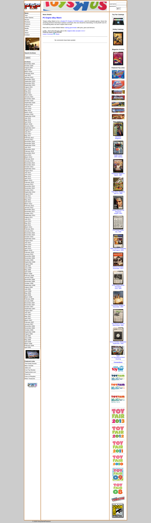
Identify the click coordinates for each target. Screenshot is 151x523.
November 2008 (30, 281)
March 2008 (28, 297)
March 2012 (28, 203)
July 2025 (28, 69)
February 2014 (29, 159)
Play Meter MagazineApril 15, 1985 (118, 192)
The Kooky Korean (30, 363)
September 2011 (30, 215)
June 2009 (28, 268)
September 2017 (30, 128)
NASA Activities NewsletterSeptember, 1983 (118, 342)
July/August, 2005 (118, 250)
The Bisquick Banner (118, 323)
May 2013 (28, 176)
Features (27, 24)
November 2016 (30, 143)
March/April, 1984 (118, 325)
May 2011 (28, 223)
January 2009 (29, 277)
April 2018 (28, 122)
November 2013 (30, 165)
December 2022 (30, 79)
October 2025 (29, 66)
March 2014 (28, 157)
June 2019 (28, 108)
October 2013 (29, 167)
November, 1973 (118, 268)
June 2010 (28, 244)
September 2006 (30, 332)
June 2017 (28, 134)
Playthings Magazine (118, 173)
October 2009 (29, 260)
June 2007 (28, 314)
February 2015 (29, 151)
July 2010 (28, 242)
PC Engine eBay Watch (52, 18)
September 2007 (30, 308)
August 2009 (29, 264)
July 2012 (28, 196)
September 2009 (30, 262)
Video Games (29, 17)
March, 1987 (118, 175)
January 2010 (29, 254)
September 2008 (30, 285)
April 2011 (28, 225)
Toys (26, 15)
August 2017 (29, 130)
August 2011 (29, 217)
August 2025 (29, 67)
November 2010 (30, 235)
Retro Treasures (30, 378)
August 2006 (29, 334)
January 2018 (29, 126)
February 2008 (29, 299)
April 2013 (28, 178)
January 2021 (29, 97)
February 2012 (29, 205)
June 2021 (28, 89)
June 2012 (28, 198)
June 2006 (28, 338)
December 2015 (30, 149)
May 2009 (28, 270)
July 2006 (28, 336)
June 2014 (28, 155)
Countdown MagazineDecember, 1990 (118, 306)
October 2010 (29, 237)
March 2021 (28, 95)
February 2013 (29, 182)
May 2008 (28, 293)
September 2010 (30, 238)
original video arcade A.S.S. (76, 31)
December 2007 (30, 303)
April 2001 (28, 347)
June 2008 (28, 291)
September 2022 (30, 81)
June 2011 (28, 221)
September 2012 (30, 192)
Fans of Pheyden (30, 376)
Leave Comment (48, 34)
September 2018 (30, 116)
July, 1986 (118, 232)
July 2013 (28, 172)
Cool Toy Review (30, 370)
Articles (27, 26)
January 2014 (29, 161)
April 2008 (28, 295)
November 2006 (30, 328)
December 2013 (30, 163)
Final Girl (27, 374)
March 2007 (28, 320)
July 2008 (28, 289)
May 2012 (28, 200)
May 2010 (28, 246)
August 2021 (29, 87)
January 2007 (29, 324)
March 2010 (28, 250)
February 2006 (29, 345)
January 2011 (29, 231)
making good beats (71, 27)
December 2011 (30, 209)
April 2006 (28, 341)
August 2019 (29, 104)
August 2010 (29, 240)
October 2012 (29, 190)
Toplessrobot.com (30, 372)
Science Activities (118, 267)
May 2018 (28, 120)
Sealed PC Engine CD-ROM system (72, 21)
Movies (27, 20)
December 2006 (30, 326)
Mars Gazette (29, 365)
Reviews (27, 22)
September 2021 (30, 85)
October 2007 (29, 306)
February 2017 (29, 137)
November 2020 (30, 99)
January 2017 (29, 139)
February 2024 (29, 73)
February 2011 (29, 229)
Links (26, 30)
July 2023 (28, 75)
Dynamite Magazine (118, 137)
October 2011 (29, 213)
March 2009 (28, 273)
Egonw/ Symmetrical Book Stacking (118, 357)
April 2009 (28, 272)
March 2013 (28, 180)
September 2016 (30, 145)
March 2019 (28, 112)
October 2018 (29, 114)
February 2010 (29, 252)
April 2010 (28, 248)
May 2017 (28, 135)
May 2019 (28, 110)
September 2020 (30, 102)
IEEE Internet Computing (118, 248)
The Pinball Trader (118, 230)
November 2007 (30, 305)
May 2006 (28, 340)
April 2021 (28, 93)
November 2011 (30, 211)
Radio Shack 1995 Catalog (118, 156)
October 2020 (29, 100)
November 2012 (30, 188)
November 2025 (30, 64)
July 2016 (28, 147)
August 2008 (29, 287)
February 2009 (29, 275)
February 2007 (29, 322)
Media (27, 28)
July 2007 (28, 312)
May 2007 (28, 316)
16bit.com (28, 368)
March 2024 (28, 71)
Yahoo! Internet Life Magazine (118, 211)
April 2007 (28, 318)
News (26, 13)
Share (57, 34)
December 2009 (30, 256)
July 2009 (28, 266)
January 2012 (29, 207)
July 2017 (28, 132)
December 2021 (30, 83)
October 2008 (29, 283)
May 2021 (28, 91)
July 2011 (28, 219)
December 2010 (30, 233)
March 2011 (28, 227)
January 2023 (29, 77)
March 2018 (28, 124)
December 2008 (30, 279)
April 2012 (28, 202)
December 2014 (30, 153)
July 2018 (28, 118)
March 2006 (28, 343)
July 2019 (28, 106)
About (26, 32)
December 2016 (30, 141)
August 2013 (29, 170)
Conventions (118, 362)
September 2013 (30, 169)
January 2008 (29, 301)
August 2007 (29, 310)
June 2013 (28, 174)
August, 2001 (118, 213)
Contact (27, 35)
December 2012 (30, 186)
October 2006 (29, 330)
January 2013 (29, 184)
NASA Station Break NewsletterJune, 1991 (118, 286)
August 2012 (29, 194)
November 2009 (30, 258)
